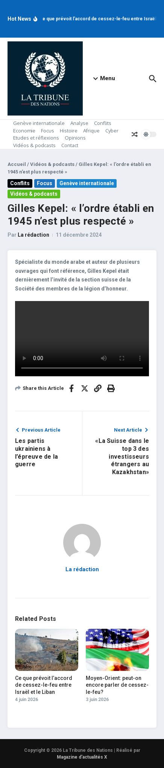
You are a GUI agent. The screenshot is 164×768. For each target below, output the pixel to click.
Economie (24, 131)
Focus (47, 131)
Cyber (111, 131)
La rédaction (33, 235)
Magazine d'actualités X (82, 757)
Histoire (68, 131)
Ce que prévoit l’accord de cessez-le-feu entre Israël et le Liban (43, 685)
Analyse (79, 123)
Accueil (17, 164)
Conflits (102, 123)
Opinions (75, 138)
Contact (69, 145)
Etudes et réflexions (36, 138)
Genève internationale (39, 123)
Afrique (91, 131)
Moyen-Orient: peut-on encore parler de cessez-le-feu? (117, 685)
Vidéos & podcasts (34, 145)
